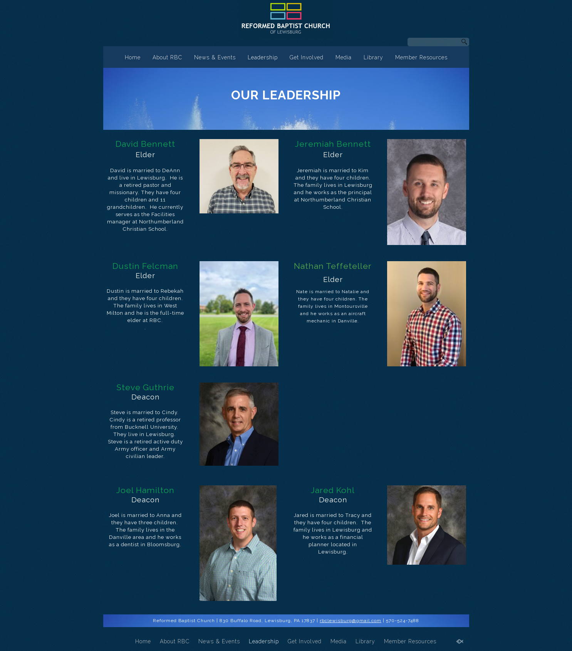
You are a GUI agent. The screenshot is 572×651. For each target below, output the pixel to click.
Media (343, 57)
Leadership (263, 57)
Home (133, 57)
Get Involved (307, 57)
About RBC (167, 57)
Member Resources (421, 57)
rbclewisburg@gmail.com (350, 620)
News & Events (215, 57)
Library (373, 57)
